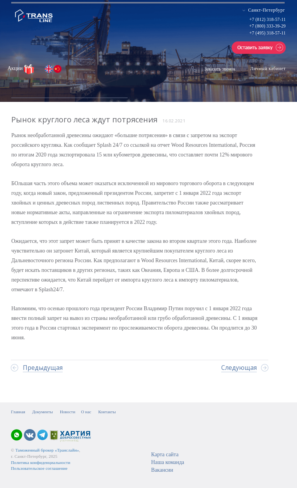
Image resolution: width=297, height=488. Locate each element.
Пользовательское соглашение (39, 468)
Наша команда (167, 462)
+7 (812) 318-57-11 (267, 19)
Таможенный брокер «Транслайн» (47, 450)
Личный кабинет (268, 68)
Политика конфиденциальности (40, 462)
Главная (18, 411)
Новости (67, 411)
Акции (15, 68)
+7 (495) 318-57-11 (267, 33)
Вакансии (162, 470)
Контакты (107, 411)
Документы (42, 411)
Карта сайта (165, 454)
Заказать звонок (220, 69)
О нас (86, 411)
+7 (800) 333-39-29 (267, 26)
